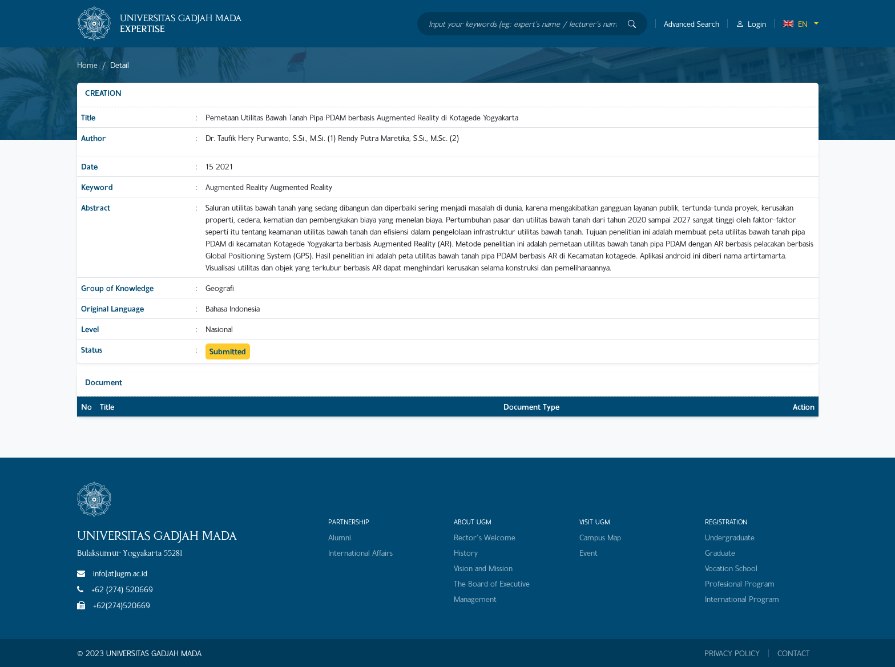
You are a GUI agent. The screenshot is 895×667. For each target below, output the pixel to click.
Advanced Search (691, 24)
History (466, 552)
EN (795, 24)
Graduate (720, 552)
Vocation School (731, 568)
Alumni (339, 537)
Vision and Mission (483, 568)
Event (588, 552)
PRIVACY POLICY (732, 653)
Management (475, 599)
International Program (742, 599)
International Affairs (360, 552)
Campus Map (600, 537)
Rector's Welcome (484, 537)
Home (87, 65)
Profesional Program (740, 583)
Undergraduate (730, 537)
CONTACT (793, 653)
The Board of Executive (492, 583)
